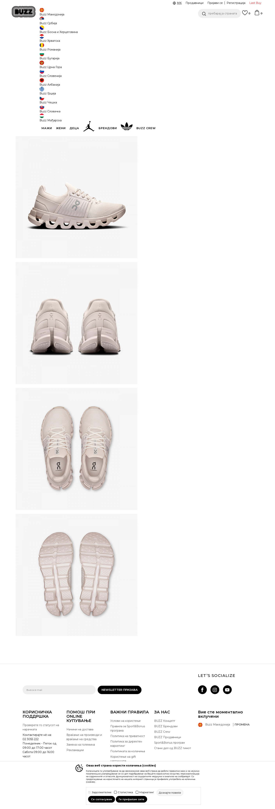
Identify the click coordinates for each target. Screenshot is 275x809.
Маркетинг (146, 792)
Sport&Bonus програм (169, 742)
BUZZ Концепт (164, 720)
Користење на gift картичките (123, 758)
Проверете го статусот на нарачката (41, 727)
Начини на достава (79, 729)
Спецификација (196, 140)
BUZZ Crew (162, 731)
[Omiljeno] (246, 14)
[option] (137, 25)
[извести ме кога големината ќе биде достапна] (151, 71)
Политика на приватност (127, 735)
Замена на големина (80, 744)
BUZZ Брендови (166, 725)
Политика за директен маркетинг (126, 743)
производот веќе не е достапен (175, 98)
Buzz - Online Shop (34, 31)
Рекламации (75, 749)
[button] (219, 13)
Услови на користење (125, 720)
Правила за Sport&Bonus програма (127, 728)
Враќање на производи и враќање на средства (84, 736)
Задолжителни (101, 792)
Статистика (125, 792)
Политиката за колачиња (127, 750)
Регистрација (236, 3)
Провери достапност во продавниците (196, 153)
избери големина (158, 64)
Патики (81, 31)
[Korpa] (258, 14)
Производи (55, 31)
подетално (238, 132)
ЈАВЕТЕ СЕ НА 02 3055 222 (88, 25)
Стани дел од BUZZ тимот (172, 747)
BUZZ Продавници (167, 736)
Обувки (69, 31)
